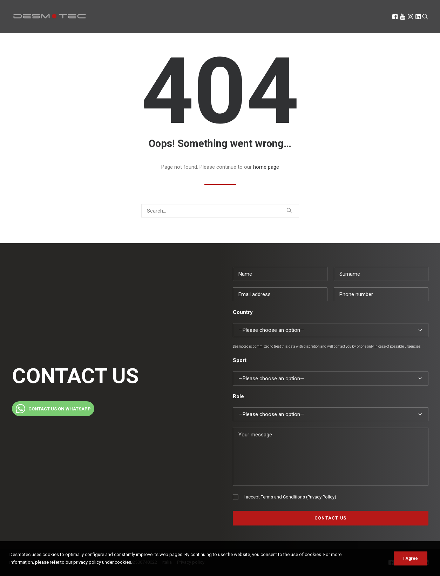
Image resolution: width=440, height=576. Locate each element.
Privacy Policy (320, 497)
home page (266, 167)
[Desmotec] (50, 16)
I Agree (410, 558)
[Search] (424, 16)
